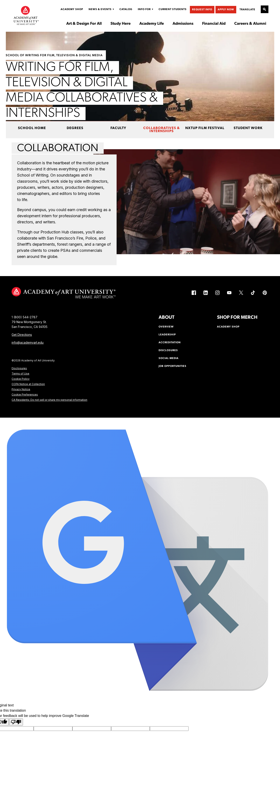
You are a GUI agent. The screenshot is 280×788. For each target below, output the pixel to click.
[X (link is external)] (241, 292)
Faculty (118, 128)
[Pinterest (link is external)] (264, 292)
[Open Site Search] (264, 9)
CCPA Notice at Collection (28, 384)
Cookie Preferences (25, 394)
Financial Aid (214, 24)
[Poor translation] (16, 722)
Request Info (202, 9)
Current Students (173, 9)
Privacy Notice (21, 389)
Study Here (120, 24)
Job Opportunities (172, 366)
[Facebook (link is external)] (194, 292)
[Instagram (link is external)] (217, 292)
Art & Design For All (84, 24)
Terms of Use (20, 373)
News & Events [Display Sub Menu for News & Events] (100, 9)
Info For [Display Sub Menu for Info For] (144, 9)
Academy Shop (72, 9)
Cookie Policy (21, 378)
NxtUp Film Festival (204, 128)
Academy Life (151, 24)
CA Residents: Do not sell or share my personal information (49, 399)
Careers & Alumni (250, 24)
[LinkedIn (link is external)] (205, 292)
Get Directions (22, 334)
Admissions (183, 24)
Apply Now (226, 9)
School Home (32, 128)
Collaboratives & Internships (161, 130)
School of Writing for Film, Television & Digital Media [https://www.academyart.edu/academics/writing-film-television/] (54, 55)
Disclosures (19, 368)
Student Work (248, 128)
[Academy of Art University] (26, 15)
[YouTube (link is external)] (229, 292)
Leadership (167, 334)
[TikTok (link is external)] (253, 292)
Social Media (168, 358)
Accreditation (170, 342)
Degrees (75, 128)
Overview (166, 327)
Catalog (125, 9)
